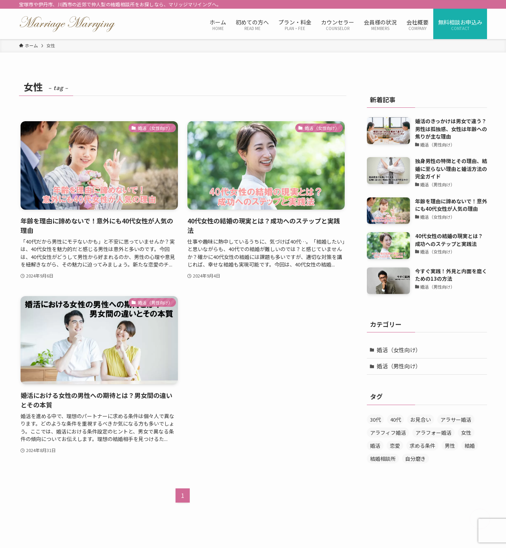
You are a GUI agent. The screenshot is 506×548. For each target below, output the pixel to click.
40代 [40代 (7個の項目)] (395, 419)
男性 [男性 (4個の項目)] (450, 445)
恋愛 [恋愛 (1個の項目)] (395, 445)
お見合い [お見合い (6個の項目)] (420, 419)
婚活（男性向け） (399, 366)
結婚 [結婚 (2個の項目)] (469, 445)
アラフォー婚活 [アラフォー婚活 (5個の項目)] (433, 432)
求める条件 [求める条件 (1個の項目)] (422, 445)
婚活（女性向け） (399, 350)
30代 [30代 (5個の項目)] (375, 419)
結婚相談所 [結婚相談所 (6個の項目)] (383, 458)
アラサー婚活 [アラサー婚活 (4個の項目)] (455, 419)
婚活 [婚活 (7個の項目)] (375, 445)
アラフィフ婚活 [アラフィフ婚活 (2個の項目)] (388, 432)
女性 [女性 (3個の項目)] (466, 432)
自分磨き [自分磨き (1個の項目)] (415, 458)
